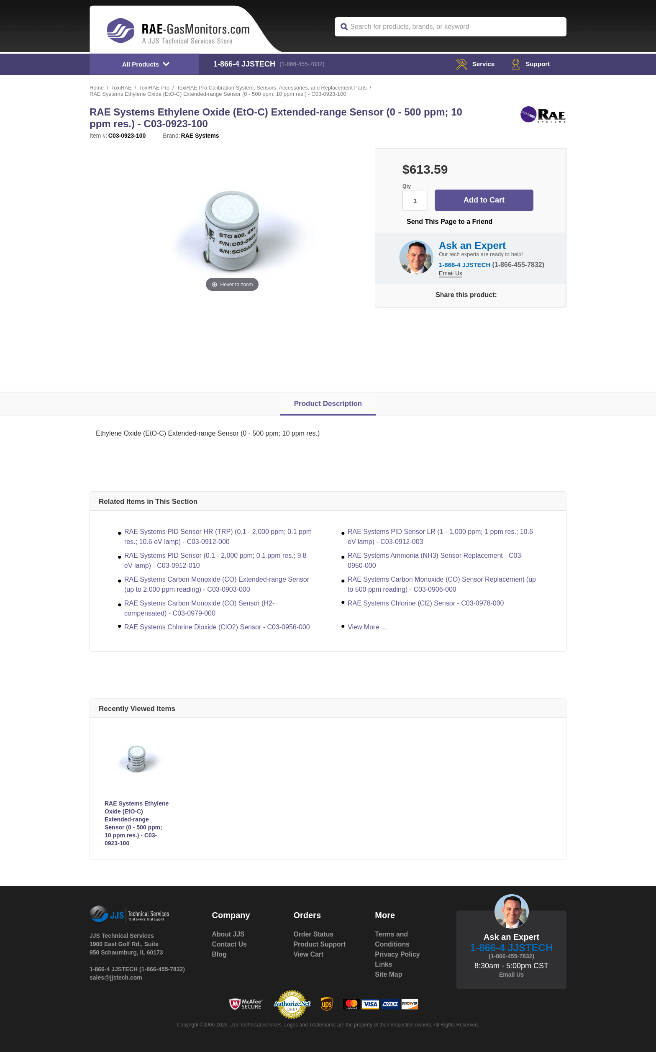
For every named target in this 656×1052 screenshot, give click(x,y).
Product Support (319, 944)
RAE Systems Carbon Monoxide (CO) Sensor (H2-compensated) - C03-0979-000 (199, 608)
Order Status (313, 934)
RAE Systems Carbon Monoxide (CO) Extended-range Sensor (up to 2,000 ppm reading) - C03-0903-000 (216, 584)
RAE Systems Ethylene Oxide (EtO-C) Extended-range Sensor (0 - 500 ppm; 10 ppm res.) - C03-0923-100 (137, 823)
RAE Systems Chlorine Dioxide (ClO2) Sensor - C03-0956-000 (217, 627)
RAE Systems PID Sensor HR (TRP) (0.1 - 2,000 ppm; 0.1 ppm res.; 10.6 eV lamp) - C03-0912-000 (218, 536)
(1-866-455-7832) (303, 64)
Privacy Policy (397, 954)
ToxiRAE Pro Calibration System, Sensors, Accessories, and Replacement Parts (274, 88)
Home (97, 88)
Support (530, 63)
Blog (219, 954)
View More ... (367, 627)
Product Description (328, 404)
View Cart (308, 954)
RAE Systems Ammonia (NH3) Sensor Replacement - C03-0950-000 (435, 560)
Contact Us (229, 944)
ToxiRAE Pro (155, 88)
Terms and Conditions (392, 939)
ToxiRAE (121, 88)
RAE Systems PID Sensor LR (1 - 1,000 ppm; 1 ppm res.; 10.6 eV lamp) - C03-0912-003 (440, 536)
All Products (140, 64)
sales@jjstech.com (116, 977)
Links (383, 964)
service (473, 63)
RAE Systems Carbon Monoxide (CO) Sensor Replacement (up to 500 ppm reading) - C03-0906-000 (442, 584)
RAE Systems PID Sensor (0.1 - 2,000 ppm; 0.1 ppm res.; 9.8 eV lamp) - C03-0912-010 (215, 560)
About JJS (228, 934)
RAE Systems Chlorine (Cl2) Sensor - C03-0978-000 (426, 603)
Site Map (388, 974)
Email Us (450, 272)
